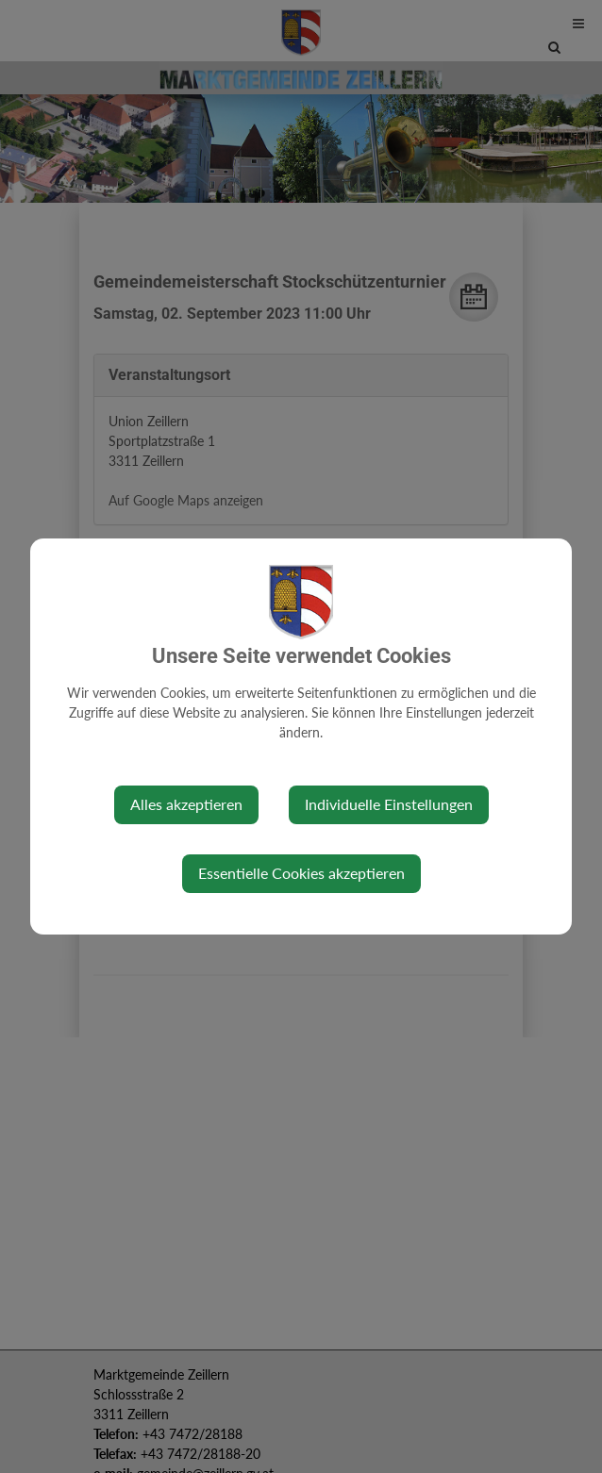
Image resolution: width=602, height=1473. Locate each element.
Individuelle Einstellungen (389, 804)
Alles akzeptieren (186, 804)
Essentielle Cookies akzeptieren (301, 873)
